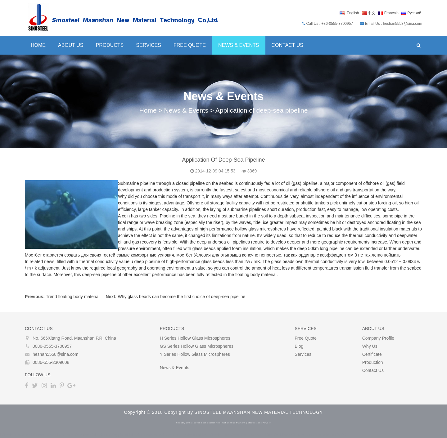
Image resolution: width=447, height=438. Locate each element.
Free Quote (190, 45)
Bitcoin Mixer (43, 434)
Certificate (372, 354)
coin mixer (168, 434)
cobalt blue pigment (233, 423)
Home (38, 45)
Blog (299, 346)
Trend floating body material (72, 296)
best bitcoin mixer (74, 434)
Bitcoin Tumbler (15, 434)
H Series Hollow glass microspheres (195, 338)
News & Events (238, 45)
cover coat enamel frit (207, 423)
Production (372, 362)
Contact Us (288, 45)
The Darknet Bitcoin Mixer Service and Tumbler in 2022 (293, 434)
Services (148, 45)
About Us (71, 45)
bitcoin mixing (105, 434)
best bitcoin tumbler (138, 434)
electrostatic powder (259, 423)
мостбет (184, 255)
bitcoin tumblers (224, 434)
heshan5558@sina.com (55, 354)
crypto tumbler (193, 434)
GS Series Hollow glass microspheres (196, 346)
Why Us (369, 346)
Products (110, 45)
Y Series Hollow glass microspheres (195, 354)
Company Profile (378, 338)
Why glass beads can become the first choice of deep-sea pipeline (181, 296)
